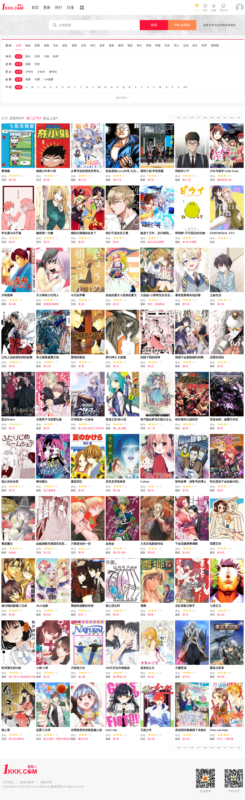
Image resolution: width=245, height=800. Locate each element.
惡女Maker (8, 419)
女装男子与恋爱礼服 (49, 419)
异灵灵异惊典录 (115, 481)
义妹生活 (215, 295)
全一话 (151, 428)
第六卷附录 (49, 490)
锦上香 (5, 730)
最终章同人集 (224, 179)
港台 (27, 56)
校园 (46, 45)
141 (225, 117)
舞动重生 (41, 481)
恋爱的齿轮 (217, 357)
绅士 (195, 45)
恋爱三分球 (43, 730)
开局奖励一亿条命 (82, 419)
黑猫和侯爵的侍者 (82, 605)
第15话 (47, 366)
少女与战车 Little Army (224, 171)
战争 (102, 45)
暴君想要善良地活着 (188, 295)
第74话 (186, 304)
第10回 (12, 179)
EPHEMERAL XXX (222, 233)
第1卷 (81, 366)
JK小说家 (42, 605)
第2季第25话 (119, 676)
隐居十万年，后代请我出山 (157, 233)
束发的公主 (147, 667)
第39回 (220, 676)
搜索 (154, 25)
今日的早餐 (78, 295)
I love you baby (219, 730)
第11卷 (151, 738)
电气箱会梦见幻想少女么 (155, 419)
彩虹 (65, 45)
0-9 (185, 87)
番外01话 (83, 738)
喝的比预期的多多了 (83, 233)
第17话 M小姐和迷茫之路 (22, 676)
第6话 (116, 242)
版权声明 (46, 782)
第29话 (151, 552)
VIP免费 (48, 79)
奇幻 (139, 45)
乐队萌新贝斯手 (185, 605)
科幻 (93, 45)
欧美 (55, 56)
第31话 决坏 (119, 552)
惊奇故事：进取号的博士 (190, 481)
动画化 (12, 552)
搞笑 (130, 45)
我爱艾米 (215, 543)
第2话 (220, 366)
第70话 (186, 676)
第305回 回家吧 (156, 242)
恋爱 (37, 45)
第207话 (117, 179)
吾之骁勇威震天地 (47, 357)
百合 (55, 45)
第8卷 (151, 614)
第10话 (186, 552)
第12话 (47, 552)
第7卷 (46, 179)
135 (185, 117)
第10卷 (12, 304)
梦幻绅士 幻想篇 (116, 357)
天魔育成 (180, 667)
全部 (18, 45)
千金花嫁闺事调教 (186, 543)
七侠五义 (215, 605)
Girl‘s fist (111, 730)
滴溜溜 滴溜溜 (51, 304)
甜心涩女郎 (113, 605)
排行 (58, 7)
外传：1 (82, 614)
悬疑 (111, 45)
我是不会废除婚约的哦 (189, 357)
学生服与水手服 (11, 233)
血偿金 (110, 543)
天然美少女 (78, 667)
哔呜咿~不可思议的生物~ (190, 233)
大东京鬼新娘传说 (151, 543)
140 (218, 117)
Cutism (144, 481)
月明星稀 (7, 295)
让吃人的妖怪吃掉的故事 (17, 357)
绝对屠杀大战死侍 (186, 419)
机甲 (204, 45)
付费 (37, 79)
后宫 (83, 45)
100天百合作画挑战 (118, 667)
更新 (46, 7)
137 (198, 117)
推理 (120, 45)
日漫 (70, 7)
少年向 (29, 71)
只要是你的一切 (81, 543)
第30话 (220, 552)
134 (178, 117)
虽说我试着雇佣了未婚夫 (190, 730)
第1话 (12, 242)
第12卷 (116, 490)
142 (231, 117)
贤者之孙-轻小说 (116, 419)
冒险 (74, 45)
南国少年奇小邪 (46, 171)
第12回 (220, 614)
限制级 (215, 45)
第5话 (185, 614)
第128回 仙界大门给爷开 (91, 428)
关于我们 (8, 782)
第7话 (151, 179)
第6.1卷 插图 (119, 428)
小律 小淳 (42, 667)
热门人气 (34, 118)
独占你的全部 (9, 481)
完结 (37, 64)
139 (211, 117)
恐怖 (148, 45)
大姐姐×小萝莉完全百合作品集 (159, 295)
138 (205, 117)
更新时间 (17, 118)
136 (191, 117)
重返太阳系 (217, 667)
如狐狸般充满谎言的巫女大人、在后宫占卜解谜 (66, 543)
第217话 (186, 179)
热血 (27, 45)
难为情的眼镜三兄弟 (14, 605)
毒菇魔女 (7, 543)
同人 (176, 45)
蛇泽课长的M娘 (11, 667)
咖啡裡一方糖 (44, 233)
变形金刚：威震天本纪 (224, 419)
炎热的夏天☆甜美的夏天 (121, 295)
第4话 (220, 428)
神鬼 (158, 45)
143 (238, 117)
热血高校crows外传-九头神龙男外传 (128, 171)
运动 (185, 45)
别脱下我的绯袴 (150, 357)
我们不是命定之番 (117, 233)
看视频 (5, 171)
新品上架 (50, 118)
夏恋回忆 (76, 481)
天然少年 (146, 730)
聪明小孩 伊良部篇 (152, 171)
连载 (27, 64)
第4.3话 (82, 179)
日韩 (37, 56)
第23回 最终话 (16, 738)
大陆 (46, 56)
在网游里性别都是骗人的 (86, 730)
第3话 (12, 366)
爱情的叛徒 (78, 357)
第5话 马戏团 (189, 242)
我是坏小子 (182, 171)
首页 (35, 7)
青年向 (53, 71)
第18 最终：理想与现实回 (57, 738)
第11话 (220, 304)
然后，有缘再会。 (157, 304)
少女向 (41, 71)
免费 (27, 79)
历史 (167, 45)
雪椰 (143, 605)
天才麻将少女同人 (47, 295)
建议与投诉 (27, 782)
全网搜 (182, 25)
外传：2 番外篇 (225, 738)
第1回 (116, 614)
